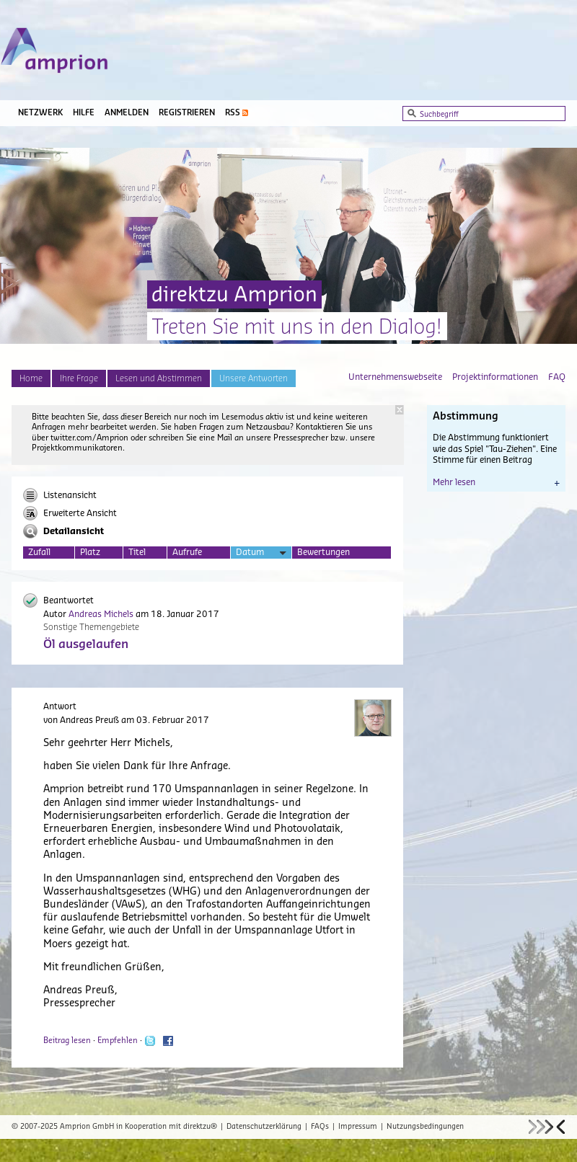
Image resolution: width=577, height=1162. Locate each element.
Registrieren (187, 113)
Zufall (39, 552)
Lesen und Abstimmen (158, 378)
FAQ (556, 377)
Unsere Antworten (253, 378)
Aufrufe (187, 552)
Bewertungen (323, 552)
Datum (261, 553)
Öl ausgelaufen (85, 644)
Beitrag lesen (67, 1041)
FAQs (320, 1126)
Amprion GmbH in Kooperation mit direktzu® (138, 1126)
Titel (137, 552)
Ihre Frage (79, 378)
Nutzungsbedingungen (425, 1126)
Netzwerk (40, 113)
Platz (90, 552)
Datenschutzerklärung (263, 1126)
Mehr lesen (496, 482)
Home (31, 378)
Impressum (357, 1126)
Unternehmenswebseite (395, 377)
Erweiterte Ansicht (70, 513)
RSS (232, 113)
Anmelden (127, 113)
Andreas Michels (101, 614)
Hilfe (83, 113)
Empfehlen (117, 1041)
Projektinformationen (495, 377)
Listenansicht (60, 495)
